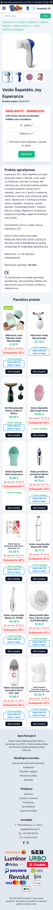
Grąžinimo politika (28, 811)
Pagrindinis (8, 22)
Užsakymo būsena (28, 798)
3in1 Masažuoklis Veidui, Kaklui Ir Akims (14, 410)
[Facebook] (24, 842)
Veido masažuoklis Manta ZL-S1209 (14, 616)
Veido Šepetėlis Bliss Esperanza (39, 409)
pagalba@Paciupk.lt (29, 829)
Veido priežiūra (22, 25)
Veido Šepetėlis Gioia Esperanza (14, 473)
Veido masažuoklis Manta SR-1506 (39, 545)
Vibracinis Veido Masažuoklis (39, 336)
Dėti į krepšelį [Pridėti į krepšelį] (14, 372)
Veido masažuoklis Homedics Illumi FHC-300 (14, 690)
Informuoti (26, 154)
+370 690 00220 (30, 833)
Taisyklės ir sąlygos (28, 771)
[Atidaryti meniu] (4, 8)
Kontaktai (28, 780)
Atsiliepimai (28, 767)
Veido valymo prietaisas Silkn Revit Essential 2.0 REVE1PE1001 (13, 547)
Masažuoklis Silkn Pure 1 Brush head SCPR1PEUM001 (39, 618)
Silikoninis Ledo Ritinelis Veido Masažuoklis (13, 338)
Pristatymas (28, 802)
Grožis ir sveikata (27, 22)
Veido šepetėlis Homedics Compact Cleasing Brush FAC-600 (39, 689)
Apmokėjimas (28, 806)
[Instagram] (27, 842)
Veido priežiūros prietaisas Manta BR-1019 (39, 474)
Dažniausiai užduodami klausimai (28, 763)
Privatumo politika (28, 775)
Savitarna (28, 794)
